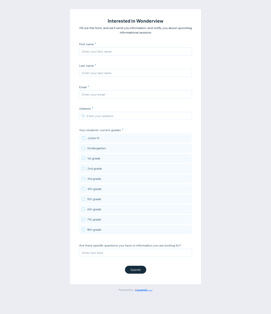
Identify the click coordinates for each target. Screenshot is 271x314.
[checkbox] (135, 138)
